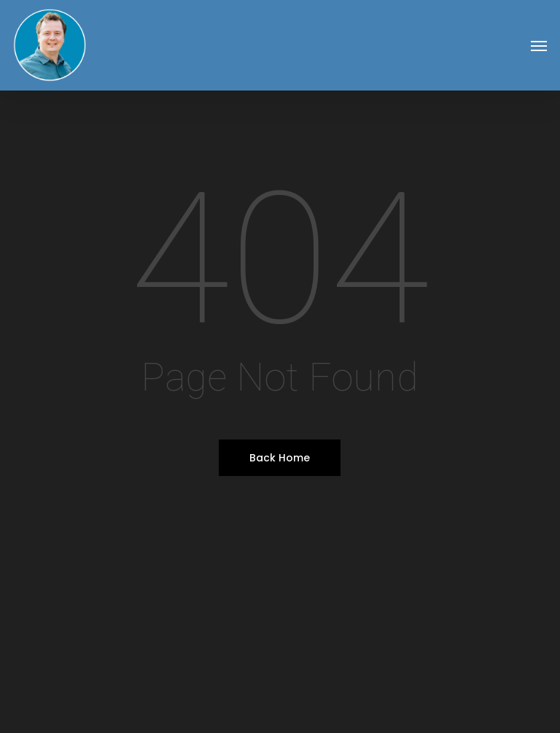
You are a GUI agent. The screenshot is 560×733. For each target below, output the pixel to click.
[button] (539, 45)
